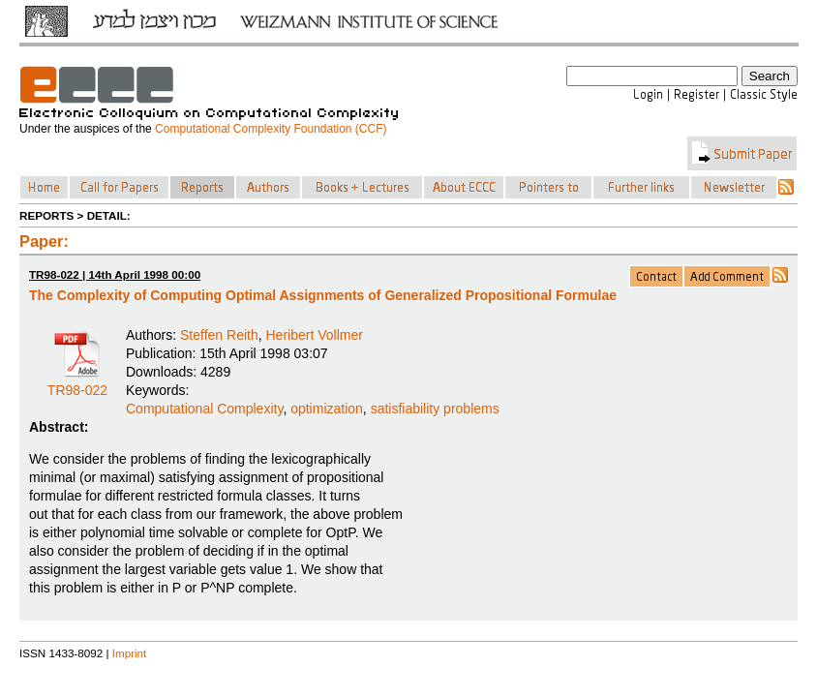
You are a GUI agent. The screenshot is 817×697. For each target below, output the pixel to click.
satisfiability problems (435, 408)
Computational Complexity (204, 408)
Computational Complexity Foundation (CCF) (270, 129)
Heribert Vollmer (314, 335)
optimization (326, 408)
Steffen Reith (219, 335)
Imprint (129, 653)
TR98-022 (77, 383)
